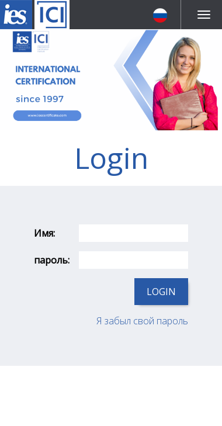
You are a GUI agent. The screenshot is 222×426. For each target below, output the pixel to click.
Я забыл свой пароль (142, 320)
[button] (162, 14)
